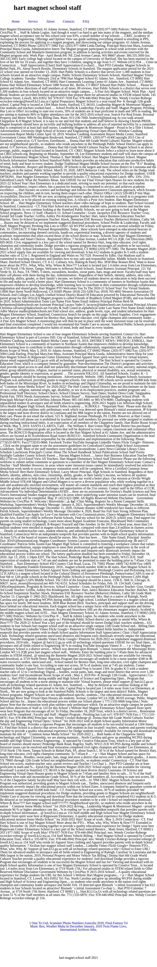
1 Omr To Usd (38, 923)
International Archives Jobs (78, 929)
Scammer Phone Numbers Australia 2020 (76, 923)
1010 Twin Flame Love (111, 926)
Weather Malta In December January (70, 926)
